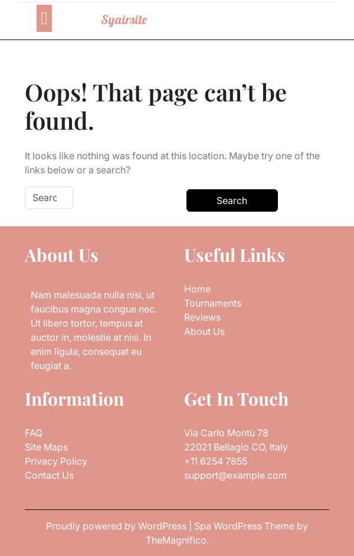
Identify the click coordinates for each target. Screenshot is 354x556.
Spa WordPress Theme (245, 526)
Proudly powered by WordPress (117, 526)
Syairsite (124, 19)
